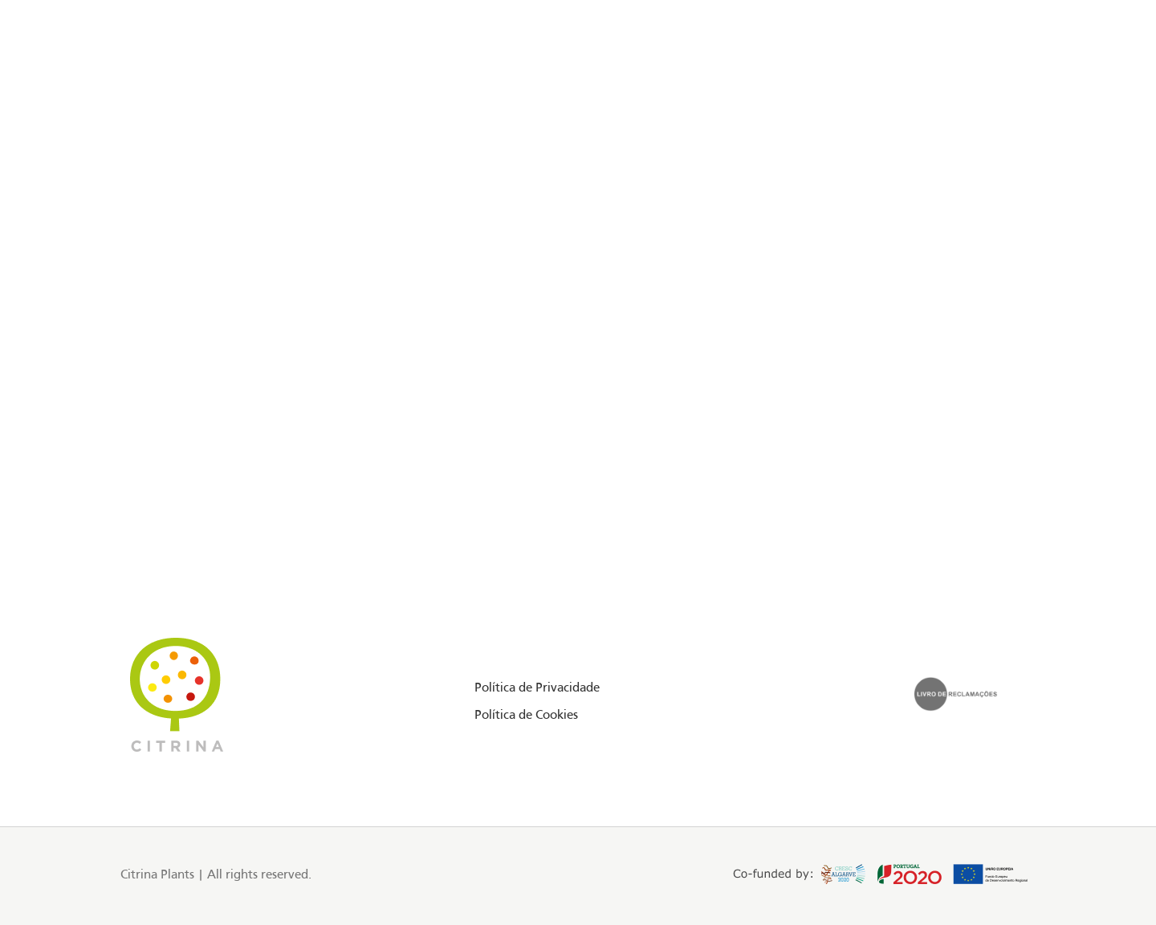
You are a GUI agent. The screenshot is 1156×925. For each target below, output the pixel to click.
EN (1008, 82)
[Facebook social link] (62, 83)
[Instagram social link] (82, 83)
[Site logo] (578, 83)
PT (1026, 82)
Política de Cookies (526, 715)
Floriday (146, 82)
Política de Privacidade (537, 688)
